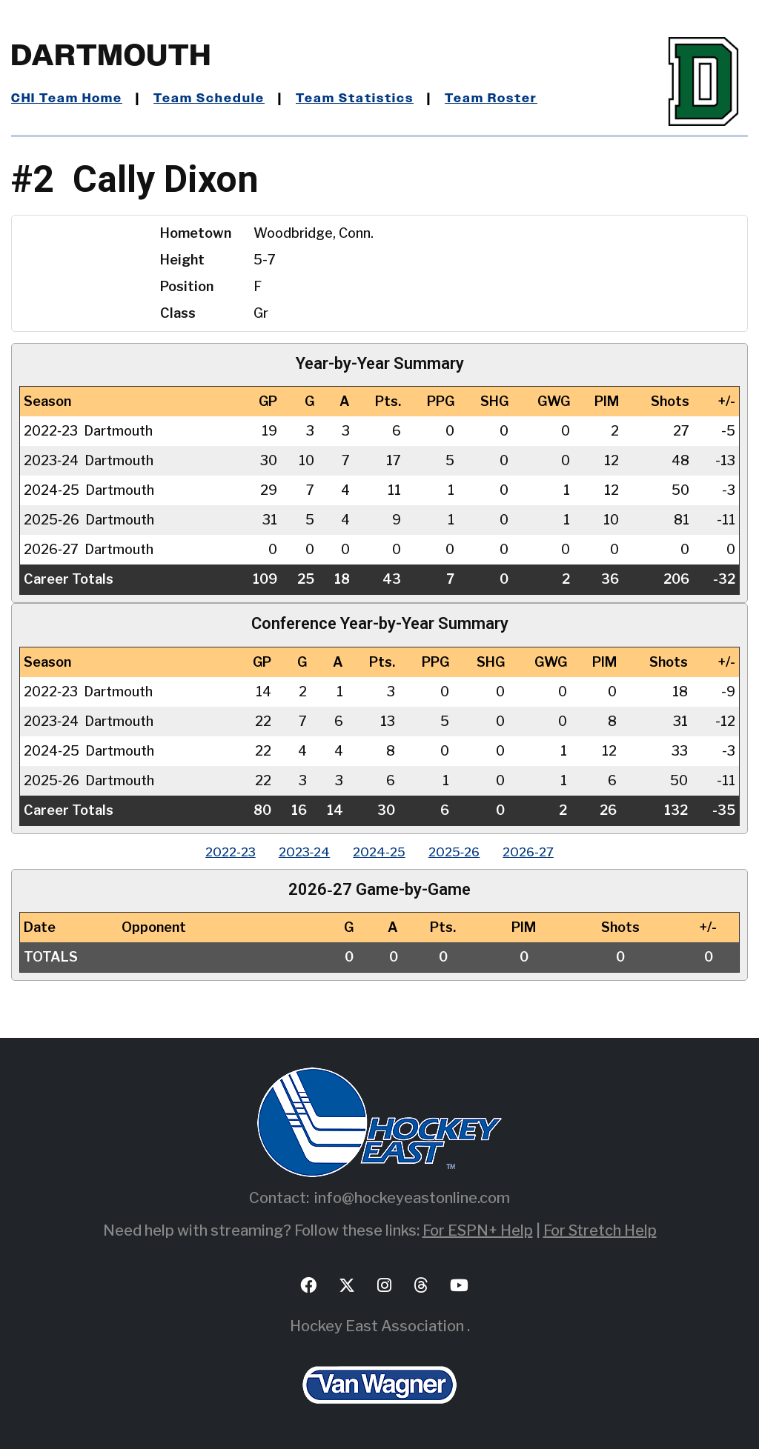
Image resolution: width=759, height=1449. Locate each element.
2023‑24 (294, 851)
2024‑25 (379, 851)
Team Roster (515, 98)
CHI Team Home (70, 98)
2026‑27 (549, 851)
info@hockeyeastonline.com (412, 1198)
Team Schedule (220, 98)
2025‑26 (464, 851)
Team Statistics (372, 98)
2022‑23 (210, 851)
